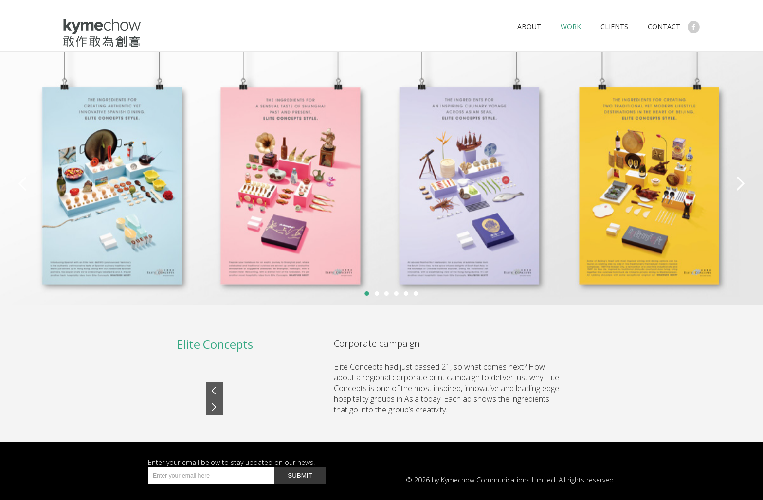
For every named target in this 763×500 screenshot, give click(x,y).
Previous (22, 183)
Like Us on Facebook (694, 27)
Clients (614, 26)
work (571, 26)
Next (740, 183)
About (529, 26)
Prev (214, 390)
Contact (664, 26)
